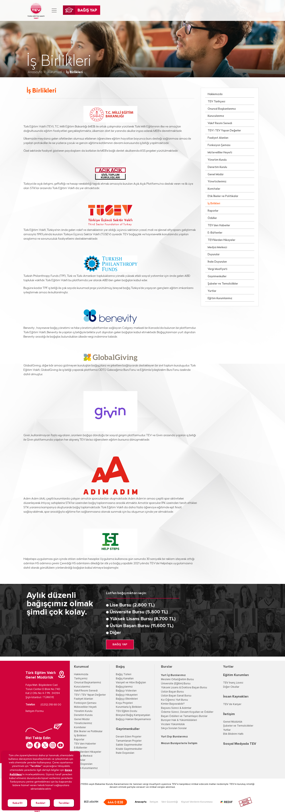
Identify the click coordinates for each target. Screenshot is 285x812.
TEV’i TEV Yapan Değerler (224, 130)
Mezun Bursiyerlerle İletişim (179, 743)
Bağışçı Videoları (126, 690)
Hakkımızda (215, 94)
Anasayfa (35, 72)
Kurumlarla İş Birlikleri (129, 707)
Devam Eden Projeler (128, 736)
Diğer (115, 632)
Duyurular (214, 254)
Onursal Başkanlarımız (222, 109)
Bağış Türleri (123, 674)
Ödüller (212, 218)
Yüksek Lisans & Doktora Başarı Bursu (184, 687)
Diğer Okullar (231, 687)
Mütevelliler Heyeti (220, 152)
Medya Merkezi (217, 247)
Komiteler (214, 189)
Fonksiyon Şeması (219, 145)
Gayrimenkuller (217, 276)
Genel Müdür (216, 174)
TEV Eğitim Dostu (126, 711)
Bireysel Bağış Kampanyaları (133, 715)
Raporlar (213, 211)
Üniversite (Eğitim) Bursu (175, 683)
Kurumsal (54, 72)
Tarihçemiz (80, 678)
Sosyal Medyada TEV (239, 743)
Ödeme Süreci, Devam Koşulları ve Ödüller (187, 712)
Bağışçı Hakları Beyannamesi (133, 719)
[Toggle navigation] (54, 10)
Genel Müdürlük (232, 722)
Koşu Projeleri (124, 703)
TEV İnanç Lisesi (233, 682)
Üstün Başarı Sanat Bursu (176, 695)
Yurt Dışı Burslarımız (174, 736)
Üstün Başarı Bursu (172, 691)
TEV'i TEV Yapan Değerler (90, 695)
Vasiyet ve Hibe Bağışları (131, 682)
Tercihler (64, 803)
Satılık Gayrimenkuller (129, 744)
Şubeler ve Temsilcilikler (223, 283)
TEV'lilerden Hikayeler (221, 240)
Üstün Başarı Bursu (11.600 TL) (142, 626)
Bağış (120, 666)
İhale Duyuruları (217, 262)
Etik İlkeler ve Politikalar (223, 196)
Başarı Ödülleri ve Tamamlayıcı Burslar (184, 716)
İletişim (229, 714)
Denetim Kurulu (217, 167)
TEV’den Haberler (219, 225)
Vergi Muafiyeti (217, 269)
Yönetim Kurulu (217, 160)
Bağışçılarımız (124, 686)
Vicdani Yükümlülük (173, 724)
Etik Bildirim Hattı (233, 734)
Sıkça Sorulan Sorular (174, 728)
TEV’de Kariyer (232, 704)
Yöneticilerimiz (217, 181)
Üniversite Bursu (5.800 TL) (139, 612)
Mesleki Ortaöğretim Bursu (177, 679)
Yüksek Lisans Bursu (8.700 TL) (143, 619)
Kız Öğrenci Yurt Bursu (174, 700)
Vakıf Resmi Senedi (220, 123)
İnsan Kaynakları (235, 696)
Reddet (40, 803)
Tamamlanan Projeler (129, 741)
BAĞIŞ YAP (119, 644)
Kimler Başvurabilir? (172, 704)
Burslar (166, 666)
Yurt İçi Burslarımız (173, 675)
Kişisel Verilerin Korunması (197, 802)
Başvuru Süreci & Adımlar (176, 708)
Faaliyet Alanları (218, 138)
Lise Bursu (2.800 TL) (132, 605)
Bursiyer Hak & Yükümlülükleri (179, 720)
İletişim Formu (35, 711)
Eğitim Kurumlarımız (220, 298)
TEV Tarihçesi (216, 101)
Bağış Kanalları (125, 678)
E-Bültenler (215, 232)
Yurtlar (212, 291)
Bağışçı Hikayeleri (127, 695)
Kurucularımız (216, 116)
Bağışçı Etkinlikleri (127, 699)
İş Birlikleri (214, 203)
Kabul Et (18, 803)
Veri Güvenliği (169, 802)
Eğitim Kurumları (236, 675)
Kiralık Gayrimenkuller (129, 749)
